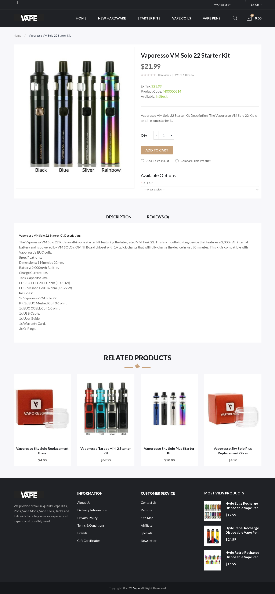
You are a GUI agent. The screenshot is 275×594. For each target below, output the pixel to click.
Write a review (184, 75)
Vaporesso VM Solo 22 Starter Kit (50, 35)
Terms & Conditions (91, 525)
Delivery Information (92, 510)
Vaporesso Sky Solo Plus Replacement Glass (233, 450)
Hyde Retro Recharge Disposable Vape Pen (242, 554)
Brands (82, 533)
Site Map (147, 518)
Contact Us (148, 502)
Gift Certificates (88, 541)
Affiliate (146, 525)
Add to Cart (156, 150)
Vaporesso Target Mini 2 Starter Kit (105, 450)
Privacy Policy (87, 518)
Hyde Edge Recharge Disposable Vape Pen (241, 505)
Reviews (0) (158, 217)
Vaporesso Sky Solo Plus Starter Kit (169, 450)
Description (118, 217)
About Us (83, 502)
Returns (146, 510)
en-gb (256, 4)
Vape (136, 588)
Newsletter (149, 541)
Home (17, 35)
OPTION (147, 183)
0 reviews (164, 75)
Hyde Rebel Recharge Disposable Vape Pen (242, 530)
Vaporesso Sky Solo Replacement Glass (42, 450)
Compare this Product (196, 160)
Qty (144, 135)
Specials (146, 533)
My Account (222, 4)
